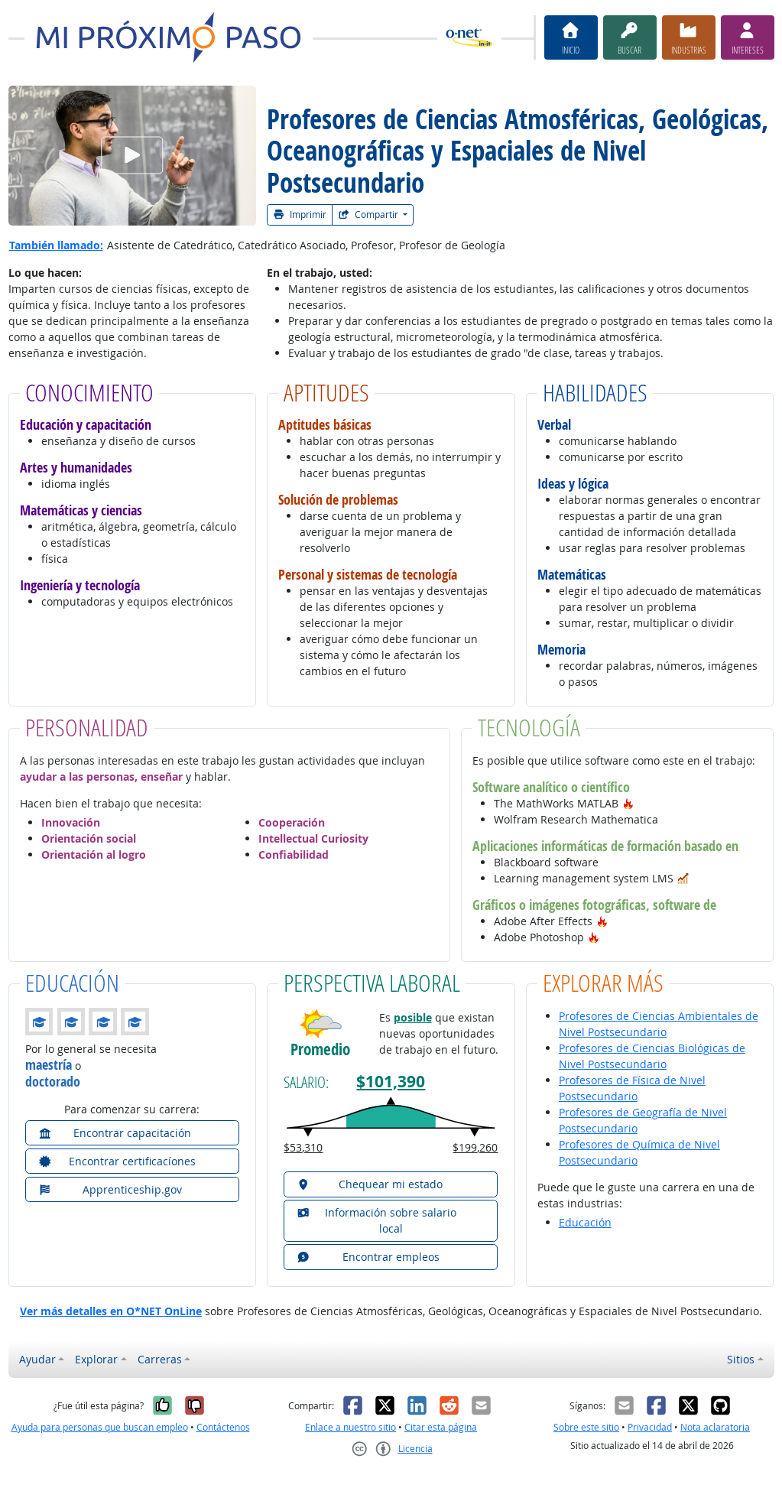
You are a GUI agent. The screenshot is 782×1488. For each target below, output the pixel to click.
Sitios (740, 1359)
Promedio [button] (320, 1049)
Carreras (160, 1359)
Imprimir (299, 214)
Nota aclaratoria (715, 1427)
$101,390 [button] (390, 1082)
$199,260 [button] (475, 1147)
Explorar (96, 1359)
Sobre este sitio (586, 1427)
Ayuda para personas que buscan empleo (99, 1427)
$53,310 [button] (303, 1147)
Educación (585, 1222)
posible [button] (413, 1017)
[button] (628, 803)
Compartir (369, 214)
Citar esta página (440, 1427)
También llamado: (56, 245)
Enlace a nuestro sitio (350, 1427)
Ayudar (37, 1359)
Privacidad (650, 1427)
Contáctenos (223, 1427)
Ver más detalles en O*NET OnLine (111, 1311)
